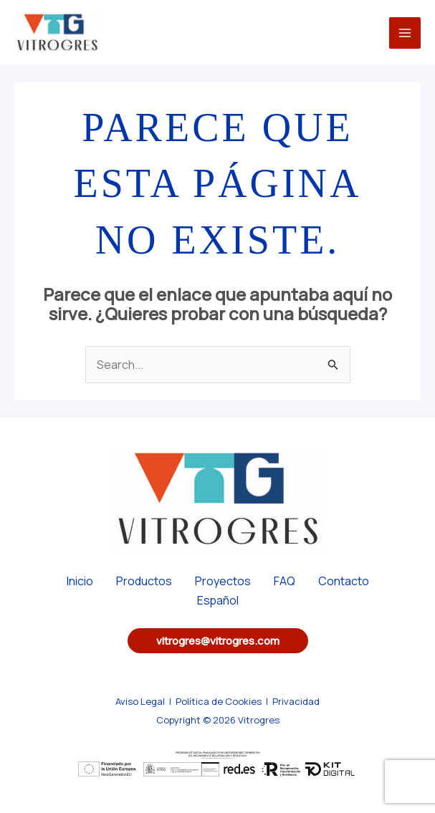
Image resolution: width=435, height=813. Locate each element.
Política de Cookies (219, 701)
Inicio (80, 581)
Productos (144, 581)
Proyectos (223, 581)
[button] (218, 640)
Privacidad (296, 701)
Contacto (343, 581)
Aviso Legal (140, 701)
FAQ (284, 581)
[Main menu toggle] (405, 33)
